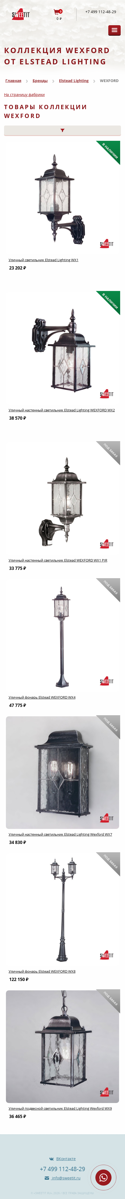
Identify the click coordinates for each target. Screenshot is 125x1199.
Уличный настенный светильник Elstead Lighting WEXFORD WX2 (62, 410)
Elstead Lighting (74, 80)
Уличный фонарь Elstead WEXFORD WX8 (42, 971)
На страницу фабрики (24, 94)
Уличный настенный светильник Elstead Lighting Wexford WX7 (60, 834)
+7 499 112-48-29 (100, 11)
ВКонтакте (66, 1158)
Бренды (40, 80)
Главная (13, 80)
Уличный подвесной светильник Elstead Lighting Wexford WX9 (60, 1108)
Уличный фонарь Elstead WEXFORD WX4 (42, 697)
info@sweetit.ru (66, 1177)
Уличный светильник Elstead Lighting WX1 (43, 259)
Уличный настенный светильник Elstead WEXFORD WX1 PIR (58, 560)
